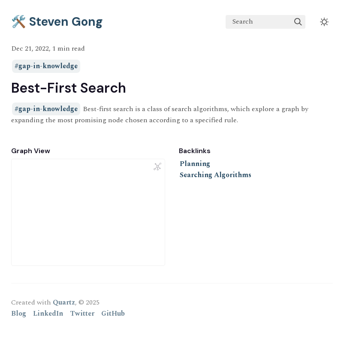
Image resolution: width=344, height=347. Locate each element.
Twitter (82, 313)
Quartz (64, 302)
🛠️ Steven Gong (57, 22)
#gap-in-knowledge (46, 66)
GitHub (113, 313)
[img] (298, 22)
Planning (195, 164)
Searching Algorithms (215, 175)
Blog (18, 313)
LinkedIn (48, 313)
